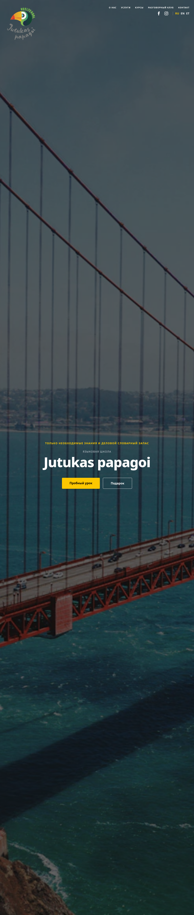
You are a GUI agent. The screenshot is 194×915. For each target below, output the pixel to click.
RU (177, 13)
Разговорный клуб (161, 7)
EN (183, 13)
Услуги (126, 7)
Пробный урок (81, 483)
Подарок (117, 483)
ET (187, 13)
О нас (113, 7)
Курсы (139, 7)
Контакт (183, 7)
